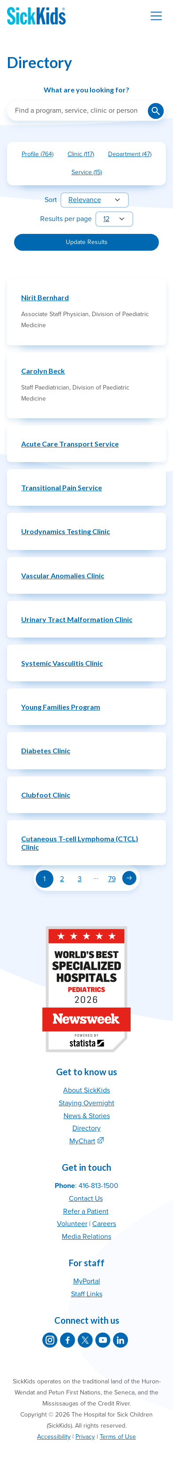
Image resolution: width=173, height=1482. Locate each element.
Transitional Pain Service (61, 487)
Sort (51, 199)
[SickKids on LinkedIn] (120, 1340)
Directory (86, 1128)
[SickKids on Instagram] (49, 1340)
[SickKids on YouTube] (102, 1340)
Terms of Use (118, 1436)
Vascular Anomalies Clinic (62, 575)
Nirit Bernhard (45, 297)
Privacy (85, 1436)
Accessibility (54, 1436)
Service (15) (90, 174)
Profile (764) (41, 155)
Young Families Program (60, 707)
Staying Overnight (86, 1103)
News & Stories (87, 1116)
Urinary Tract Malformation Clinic (76, 619)
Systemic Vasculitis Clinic (62, 663)
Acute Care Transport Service (70, 443)
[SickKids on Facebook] (67, 1340)
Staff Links (86, 1294)
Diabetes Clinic (45, 750)
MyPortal (86, 1281)
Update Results (87, 242)
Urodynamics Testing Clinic (65, 531)
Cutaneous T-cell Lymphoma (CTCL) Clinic (79, 842)
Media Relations (86, 1236)
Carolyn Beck (43, 371)
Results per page (66, 218)
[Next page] (129, 878)
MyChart (82, 1141)
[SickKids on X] (85, 1340)
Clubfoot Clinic (45, 795)
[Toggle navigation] (156, 16)
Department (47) (133, 155)
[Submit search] (156, 111)
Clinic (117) (84, 155)
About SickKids (86, 1090)
